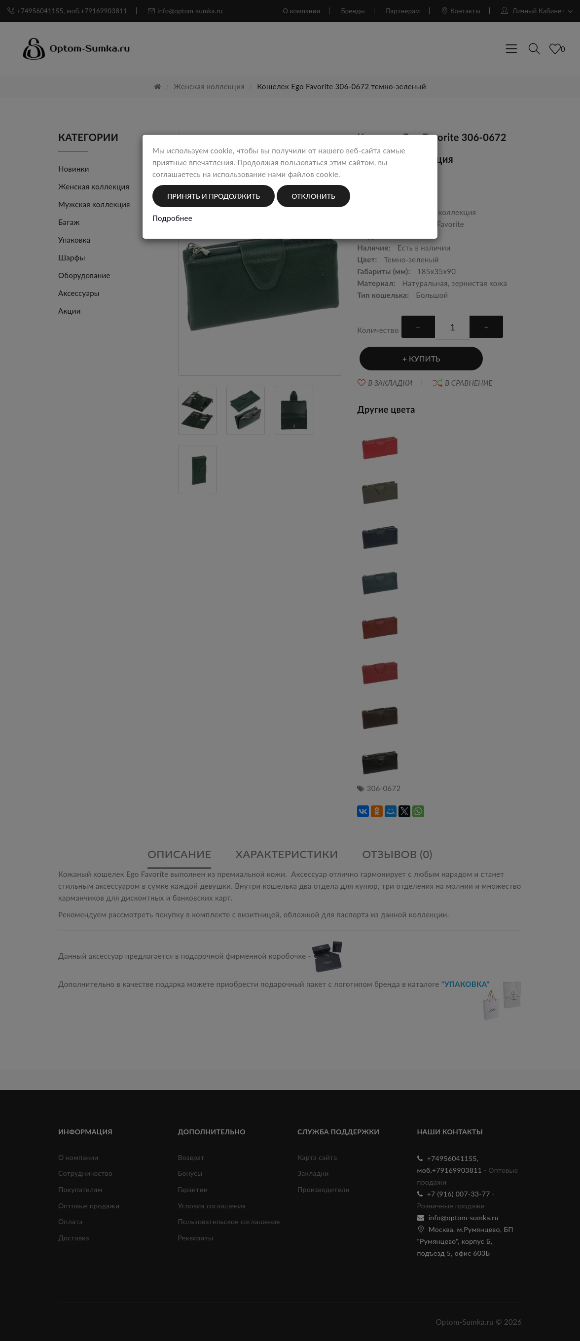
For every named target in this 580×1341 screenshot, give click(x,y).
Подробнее (172, 218)
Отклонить (313, 196)
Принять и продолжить (213, 196)
